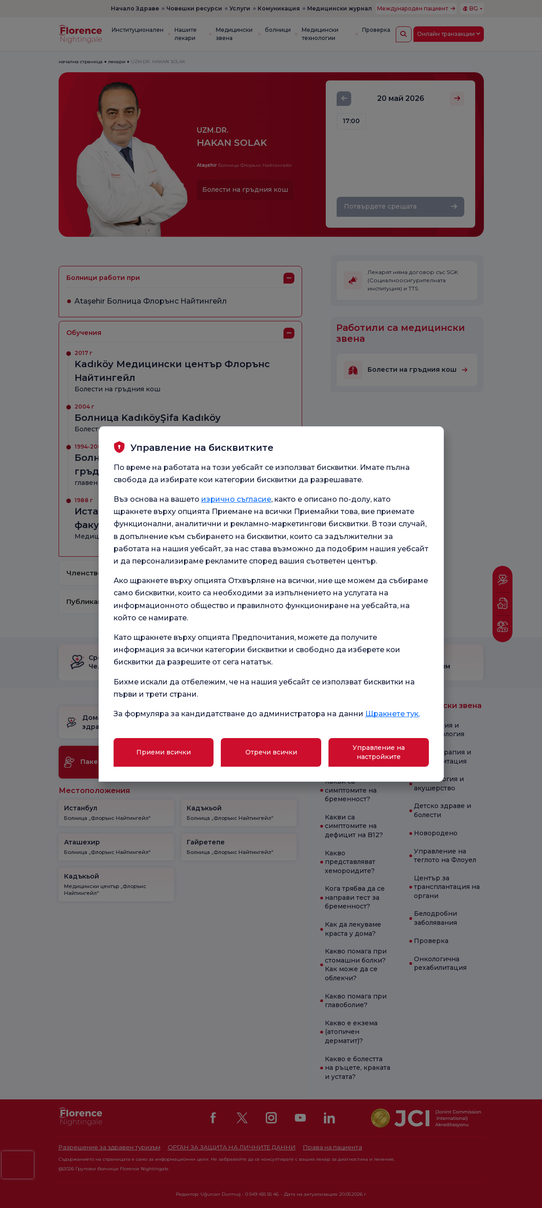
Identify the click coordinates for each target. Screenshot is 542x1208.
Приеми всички (163, 752)
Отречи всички (271, 752)
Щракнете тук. (392, 713)
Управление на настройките (379, 752)
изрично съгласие (236, 499)
